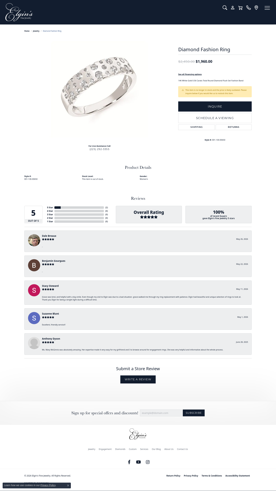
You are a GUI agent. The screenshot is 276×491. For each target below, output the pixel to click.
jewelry (36, 31)
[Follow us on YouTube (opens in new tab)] (138, 462)
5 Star (50, 207)
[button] (225, 7)
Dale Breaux (49, 235)
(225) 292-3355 (99, 149)
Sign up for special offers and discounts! (104, 412)
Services (144, 449)
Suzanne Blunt (50, 313)
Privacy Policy (191, 475)
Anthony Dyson (51, 338)
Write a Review (138, 379)
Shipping (196, 127)
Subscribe (194, 412)
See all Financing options (190, 74)
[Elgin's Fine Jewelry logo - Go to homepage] (111, 12)
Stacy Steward (50, 285)
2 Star (50, 217)
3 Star (50, 214)
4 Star (50, 210)
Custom (133, 449)
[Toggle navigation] (267, 8)
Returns (233, 127)
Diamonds (120, 449)
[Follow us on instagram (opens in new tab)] (147, 462)
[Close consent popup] (68, 485)
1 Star (50, 221)
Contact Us (182, 449)
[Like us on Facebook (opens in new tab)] (129, 462)
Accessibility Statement (237, 475)
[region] (99, 89)
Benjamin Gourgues (53, 260)
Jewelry (91, 449)
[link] (248, 7)
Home (27, 31)
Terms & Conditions (212, 475)
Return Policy (174, 475)
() (106, 207)
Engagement (105, 449)
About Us (169, 449)
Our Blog (156, 449)
